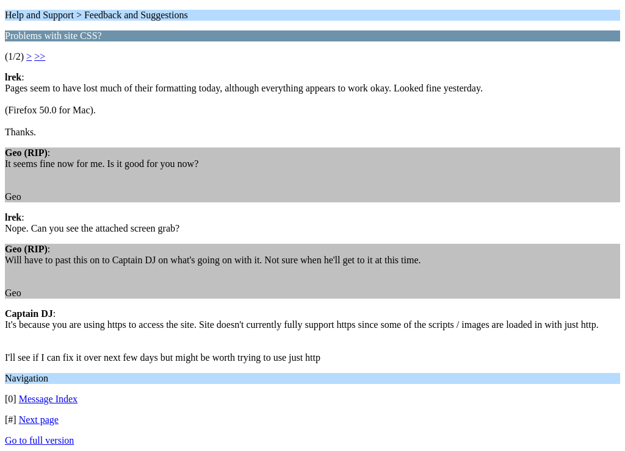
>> (39, 56)
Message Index (48, 399)
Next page (39, 419)
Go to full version (39, 440)
